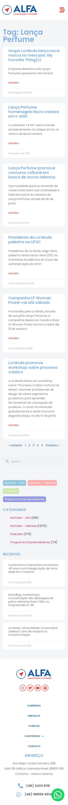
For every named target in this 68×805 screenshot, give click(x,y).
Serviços (34, 716)
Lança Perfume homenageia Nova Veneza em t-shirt (33, 112)
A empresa (34, 705)
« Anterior (15, 445)
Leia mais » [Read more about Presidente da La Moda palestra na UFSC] (14, 273)
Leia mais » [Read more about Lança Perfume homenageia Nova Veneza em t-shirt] (14, 143)
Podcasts (11, 491)
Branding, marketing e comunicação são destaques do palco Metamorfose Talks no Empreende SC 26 (30, 600)
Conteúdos (34, 736)
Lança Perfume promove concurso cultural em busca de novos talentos (31, 172)
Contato (34, 746)
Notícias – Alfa (20, 518)
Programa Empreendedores (24, 499)
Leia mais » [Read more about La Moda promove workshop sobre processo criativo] (14, 425)
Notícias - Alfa (14, 483)
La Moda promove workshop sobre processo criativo (33, 367)
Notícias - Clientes (42, 483)
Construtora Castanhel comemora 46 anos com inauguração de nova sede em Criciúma (33, 568)
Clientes (34, 726)
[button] (62, 10)
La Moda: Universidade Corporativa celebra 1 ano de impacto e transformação (33, 631)
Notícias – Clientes (23, 526)
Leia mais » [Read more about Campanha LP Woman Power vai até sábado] (14, 338)
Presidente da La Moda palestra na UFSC (30, 239)
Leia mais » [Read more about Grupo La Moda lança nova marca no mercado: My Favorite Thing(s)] (14, 82)
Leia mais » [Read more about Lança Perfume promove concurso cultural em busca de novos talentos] (14, 212)
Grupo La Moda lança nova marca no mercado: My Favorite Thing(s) (33, 55)
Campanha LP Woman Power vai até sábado (29, 300)
